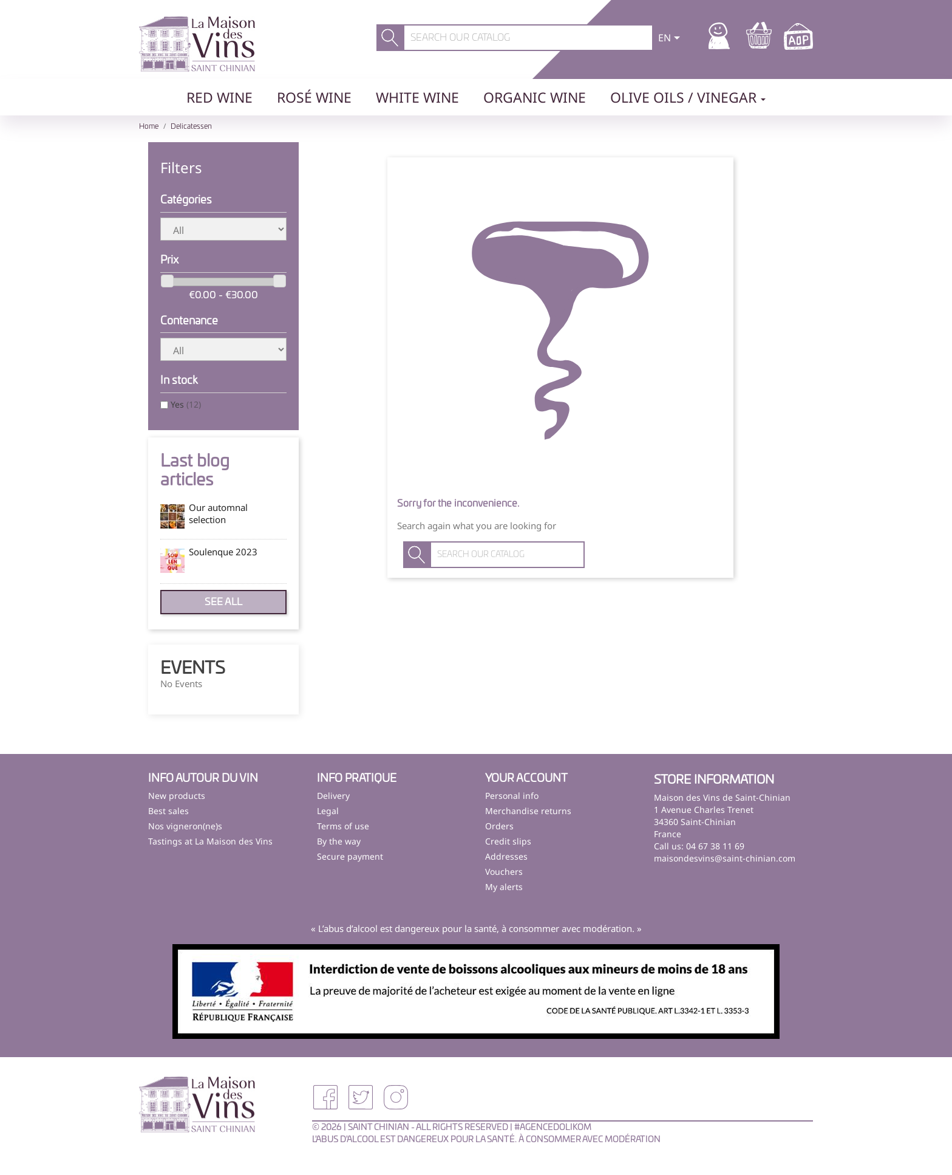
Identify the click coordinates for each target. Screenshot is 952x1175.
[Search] (528, 37)
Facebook (325, 1097)
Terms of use (343, 826)
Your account (526, 778)
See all (223, 602)
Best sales (168, 811)
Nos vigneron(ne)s (185, 826)
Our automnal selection (218, 513)
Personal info (512, 795)
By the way (339, 841)
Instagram (396, 1097)
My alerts (504, 886)
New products (176, 795)
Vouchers (504, 871)
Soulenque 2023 (223, 552)
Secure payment (350, 856)
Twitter (360, 1097)
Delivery (333, 795)
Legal (328, 811)
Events (192, 668)
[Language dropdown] (671, 39)
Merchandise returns (528, 811)
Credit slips (508, 841)
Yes (186, 404)
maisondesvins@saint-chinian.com (724, 858)
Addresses (506, 856)
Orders (499, 826)
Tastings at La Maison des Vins (210, 841)
